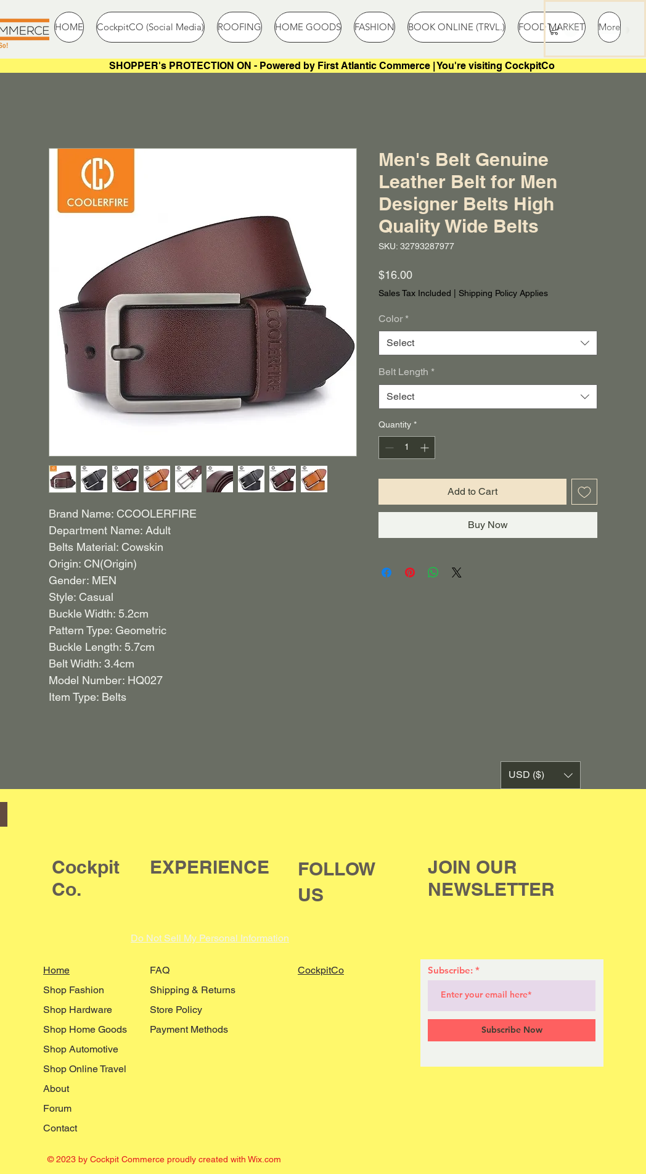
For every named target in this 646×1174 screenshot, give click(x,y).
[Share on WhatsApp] (433, 572)
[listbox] (541, 775)
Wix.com (264, 1159)
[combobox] (487, 343)
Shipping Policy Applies (503, 293)
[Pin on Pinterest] (410, 572)
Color (393, 319)
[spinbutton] (407, 447)
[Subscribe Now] (511, 1030)
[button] (554, 29)
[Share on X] (456, 572)
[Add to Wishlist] (584, 492)
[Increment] (425, 447)
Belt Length (406, 372)
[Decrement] (388, 447)
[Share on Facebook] (386, 572)
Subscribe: (450, 970)
